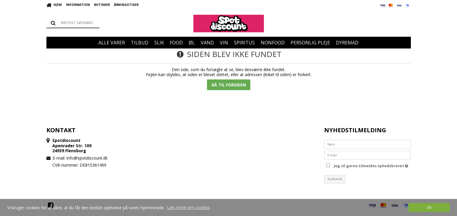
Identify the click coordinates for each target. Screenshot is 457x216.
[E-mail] (367, 154)
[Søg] (72, 23)
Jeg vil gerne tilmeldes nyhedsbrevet (371, 165)
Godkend (334, 179)
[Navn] (367, 143)
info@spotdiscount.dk (87, 158)
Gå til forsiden (228, 85)
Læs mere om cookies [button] (188, 207)
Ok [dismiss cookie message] (429, 207)
